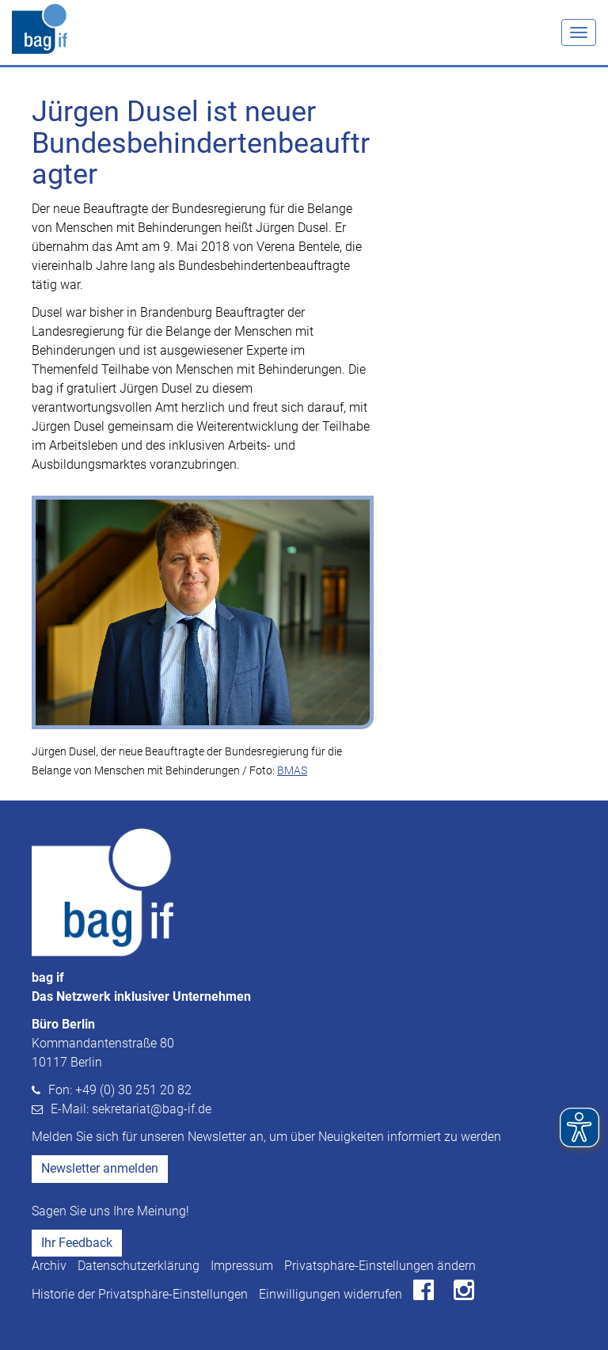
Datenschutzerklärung (139, 1265)
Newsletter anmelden (99, 1168)
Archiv (49, 1265)
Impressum (242, 1265)
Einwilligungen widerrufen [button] (330, 1294)
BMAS (292, 770)
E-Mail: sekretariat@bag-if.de (131, 1108)
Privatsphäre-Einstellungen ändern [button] (380, 1265)
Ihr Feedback (76, 1242)
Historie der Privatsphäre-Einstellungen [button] (140, 1294)
